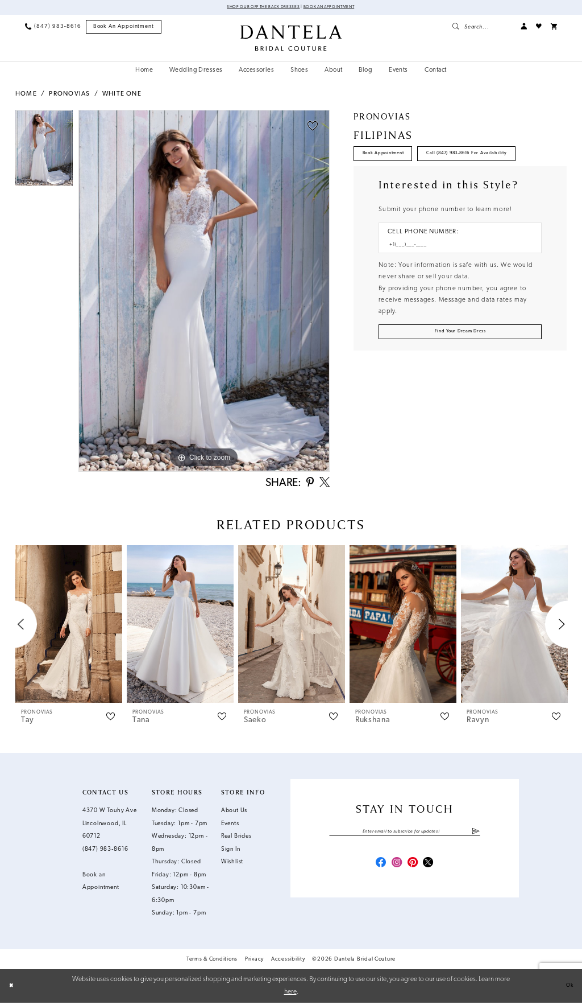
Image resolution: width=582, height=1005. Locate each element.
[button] (523, 28)
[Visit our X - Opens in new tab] (428, 868)
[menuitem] (52, 28)
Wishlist (232, 865)
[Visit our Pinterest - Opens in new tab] (413, 868)
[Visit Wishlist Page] (538, 28)
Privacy (254, 961)
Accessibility (288, 961)
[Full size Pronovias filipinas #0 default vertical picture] (204, 292)
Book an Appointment (342, 8)
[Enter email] (404, 835)
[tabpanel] (44, 153)
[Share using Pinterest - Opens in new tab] (309, 485)
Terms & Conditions (212, 961)
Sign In (230, 852)
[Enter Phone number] (456, 282)
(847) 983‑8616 (105, 852)
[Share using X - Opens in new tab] (324, 485)
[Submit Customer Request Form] (460, 373)
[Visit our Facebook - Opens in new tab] (380, 868)
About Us (234, 813)
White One (122, 96)
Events (230, 826)
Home (26, 96)
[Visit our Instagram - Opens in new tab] (396, 868)
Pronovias (69, 96)
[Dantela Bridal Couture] (291, 39)
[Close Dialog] (14, 988)
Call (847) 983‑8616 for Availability (419, 186)
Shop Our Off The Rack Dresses (252, 8)
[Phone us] (52, 28)
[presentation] (68, 627)
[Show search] (482, 28)
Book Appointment (394, 159)
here (290, 993)
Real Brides (236, 839)
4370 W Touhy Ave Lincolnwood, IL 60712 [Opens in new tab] (109, 826)
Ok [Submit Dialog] (567, 988)
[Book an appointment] (124, 28)
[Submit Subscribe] (475, 835)
